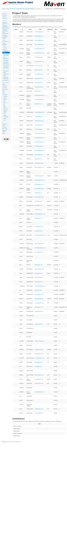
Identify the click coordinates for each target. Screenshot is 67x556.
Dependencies (6, 64)
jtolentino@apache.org (39, 374)
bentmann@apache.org (39, 175)
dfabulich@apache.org (39, 197)
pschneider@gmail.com (39, 391)
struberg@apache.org (39, 146)
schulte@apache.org (39, 277)
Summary (5, 47)
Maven (7, 8)
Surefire (4, 118)
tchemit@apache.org (39, 298)
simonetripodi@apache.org (40, 286)
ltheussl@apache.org (39, 226)
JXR (4, 104)
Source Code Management (6, 55)
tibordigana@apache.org (40, 150)
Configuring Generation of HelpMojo (5, 36)
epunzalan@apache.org (39, 341)
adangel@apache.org (39, 163)
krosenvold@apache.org (39, 99)
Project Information (6, 44)
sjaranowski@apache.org (40, 133)
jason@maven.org (38, 91)
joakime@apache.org (39, 362)
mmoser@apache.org (39, 252)
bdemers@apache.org (39, 167)
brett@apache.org (38, 192)
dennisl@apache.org (39, 65)
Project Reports (6, 80)
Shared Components (5, 116)
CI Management (6, 70)
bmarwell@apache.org (39, 53)
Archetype (5, 96)
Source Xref (4, 18)
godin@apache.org (38, 209)
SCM (4, 113)
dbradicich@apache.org (39, 188)
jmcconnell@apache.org (39, 358)
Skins (3, 92)
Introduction (4, 15)
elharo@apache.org (39, 307)
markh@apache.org (39, 230)
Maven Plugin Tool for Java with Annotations (25, 8)
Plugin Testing (4, 106)
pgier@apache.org (38, 264)
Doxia (4, 100)
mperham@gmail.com (39, 383)
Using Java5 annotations (4, 23)
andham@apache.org (39, 40)
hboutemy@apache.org (39, 31)
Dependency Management (6, 62)
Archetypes (4, 86)
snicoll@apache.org (39, 281)
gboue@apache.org (39, 78)
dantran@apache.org (39, 184)
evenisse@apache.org (39, 74)
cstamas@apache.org (39, 61)
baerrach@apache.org (39, 44)
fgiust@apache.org (38, 205)
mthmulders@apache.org (40, 112)
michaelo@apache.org (39, 120)
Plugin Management (6, 73)
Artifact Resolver (5, 98)
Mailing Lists (5, 60)
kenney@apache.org (39, 379)
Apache (3, 8)
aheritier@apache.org (39, 36)
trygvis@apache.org (39, 408)
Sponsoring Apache (4, 131)
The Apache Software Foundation (13, 441)
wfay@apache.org (38, 158)
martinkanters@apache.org (40, 235)
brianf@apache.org (38, 57)
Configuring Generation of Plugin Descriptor (5, 27)
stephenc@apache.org (39, 137)
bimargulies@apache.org (40, 48)
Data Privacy (4, 128)
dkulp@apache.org (38, 69)
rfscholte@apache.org (39, 125)
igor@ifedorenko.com (39, 349)
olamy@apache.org (39, 116)
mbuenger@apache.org (39, 243)
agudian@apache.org (39, 311)
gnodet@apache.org (39, 82)
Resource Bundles (5, 111)
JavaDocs (4, 16)
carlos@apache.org (39, 324)
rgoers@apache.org (39, 129)
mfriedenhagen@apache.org (40, 247)
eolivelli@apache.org (39, 201)
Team (4, 52)
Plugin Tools (12, 8)
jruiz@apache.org (38, 366)
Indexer (4, 102)
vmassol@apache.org (39, 302)
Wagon (4, 120)
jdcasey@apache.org (39, 353)
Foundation (4, 127)
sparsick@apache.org (39, 294)
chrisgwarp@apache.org (39, 180)
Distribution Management (6, 78)
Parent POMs (5, 89)
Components (6, 94)
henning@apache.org (39, 86)
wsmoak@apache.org (39, 413)
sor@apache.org (38, 290)
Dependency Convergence (6, 67)
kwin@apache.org (38, 103)
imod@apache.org (38, 218)
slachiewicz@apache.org (40, 141)
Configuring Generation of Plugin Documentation (5, 31)
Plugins (4, 75)
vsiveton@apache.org (39, 154)
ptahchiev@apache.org (39, 269)
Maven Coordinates (5, 50)
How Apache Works (4, 125)
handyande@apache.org (40, 213)
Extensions (4, 87)
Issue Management (6, 58)
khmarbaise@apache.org (40, 95)
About (4, 46)
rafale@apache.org (38, 273)
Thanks (3, 133)
